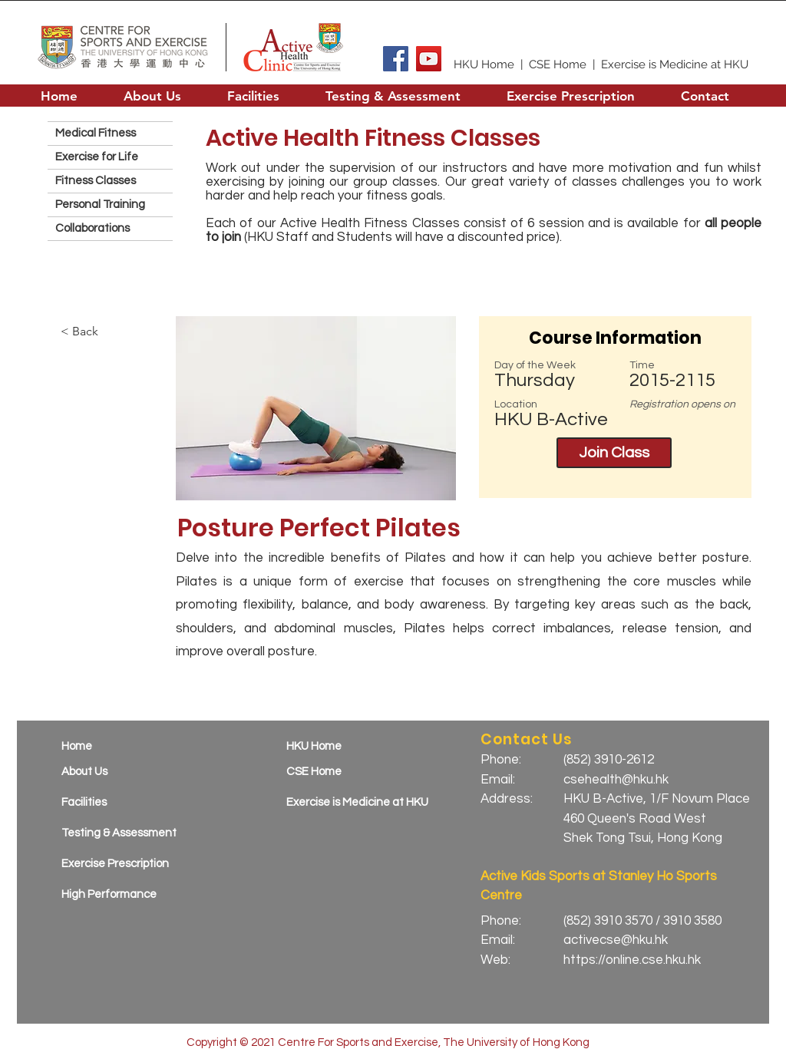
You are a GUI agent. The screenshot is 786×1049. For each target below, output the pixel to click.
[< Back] (103, 331)
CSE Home (557, 64)
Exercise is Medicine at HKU (674, 64)
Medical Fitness (95, 133)
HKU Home (484, 64)
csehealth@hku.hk (616, 780)
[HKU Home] (353, 746)
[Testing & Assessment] (128, 833)
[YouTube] (428, 58)
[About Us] (128, 771)
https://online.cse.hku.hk (632, 960)
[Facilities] (128, 802)
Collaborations (92, 228)
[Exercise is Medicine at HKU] (364, 802)
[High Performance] (128, 894)
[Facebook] (395, 58)
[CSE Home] (353, 771)
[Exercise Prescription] (128, 863)
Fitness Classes (95, 180)
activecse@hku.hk (615, 940)
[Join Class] (614, 452)
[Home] (128, 746)
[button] (152, 95)
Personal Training (100, 204)
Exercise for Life (96, 157)
